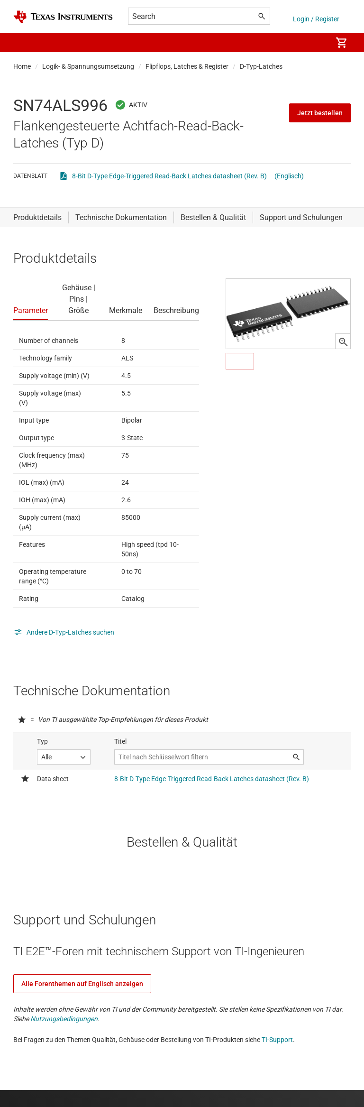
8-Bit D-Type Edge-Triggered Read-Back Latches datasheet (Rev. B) (169, 176)
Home (22, 66)
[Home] (63, 16)
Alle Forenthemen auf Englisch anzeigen (82, 983)
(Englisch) (289, 176)
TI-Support (277, 1039)
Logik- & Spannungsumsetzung (88, 66)
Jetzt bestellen (320, 113)
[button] (22, 42)
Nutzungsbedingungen (64, 1019)
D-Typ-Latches (261, 66)
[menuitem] (314, 42)
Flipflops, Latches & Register (187, 66)
